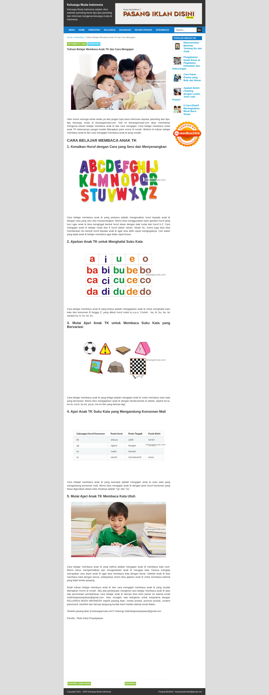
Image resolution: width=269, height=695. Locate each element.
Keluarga (109, 30)
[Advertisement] (118, 650)
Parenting (94, 30)
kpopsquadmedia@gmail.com (188, 692)
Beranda (130, 683)
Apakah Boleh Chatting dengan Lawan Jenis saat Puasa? (186, 94)
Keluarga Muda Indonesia (85, 4)
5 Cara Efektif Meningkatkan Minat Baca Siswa (191, 110)
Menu (72, 30)
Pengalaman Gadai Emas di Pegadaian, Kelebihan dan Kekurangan (186, 63)
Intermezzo (162, 30)
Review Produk (143, 30)
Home (81, 30)
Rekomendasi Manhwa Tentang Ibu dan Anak (192, 47)
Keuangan (125, 30)
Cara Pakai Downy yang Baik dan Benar (192, 77)
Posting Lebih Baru (79, 683)
